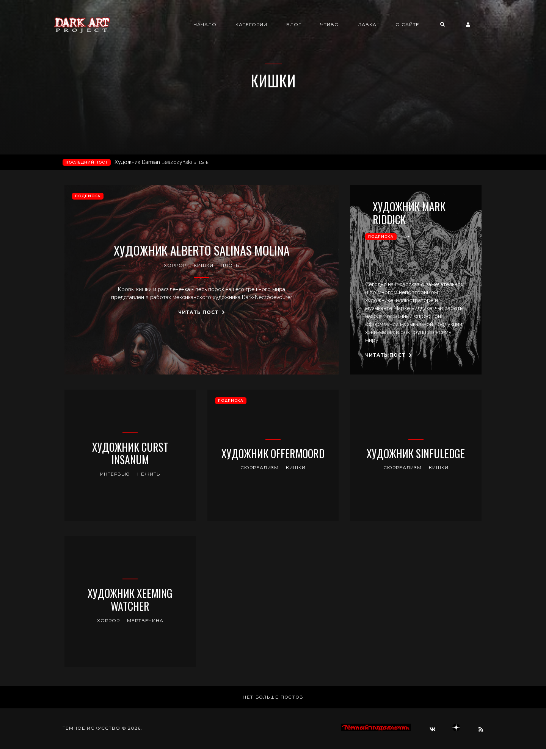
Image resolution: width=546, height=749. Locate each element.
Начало (216, 25)
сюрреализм (259, 467)
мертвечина (145, 620)
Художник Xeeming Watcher (130, 599)
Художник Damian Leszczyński (162, 162)
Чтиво (340, 25)
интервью (115, 474)
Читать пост (201, 312)
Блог (304, 25)
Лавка (378, 25)
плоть (230, 265)
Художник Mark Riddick (409, 213)
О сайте (418, 25)
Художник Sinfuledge (416, 453)
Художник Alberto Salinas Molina (202, 250)
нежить (148, 474)
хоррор (175, 265)
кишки (203, 265)
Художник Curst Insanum (130, 453)
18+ (406, 236)
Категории (262, 25)
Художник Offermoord (273, 453)
